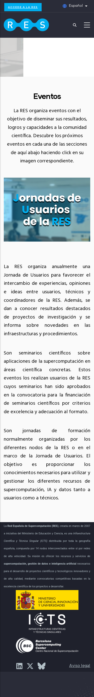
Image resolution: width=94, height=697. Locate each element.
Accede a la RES (23, 6)
